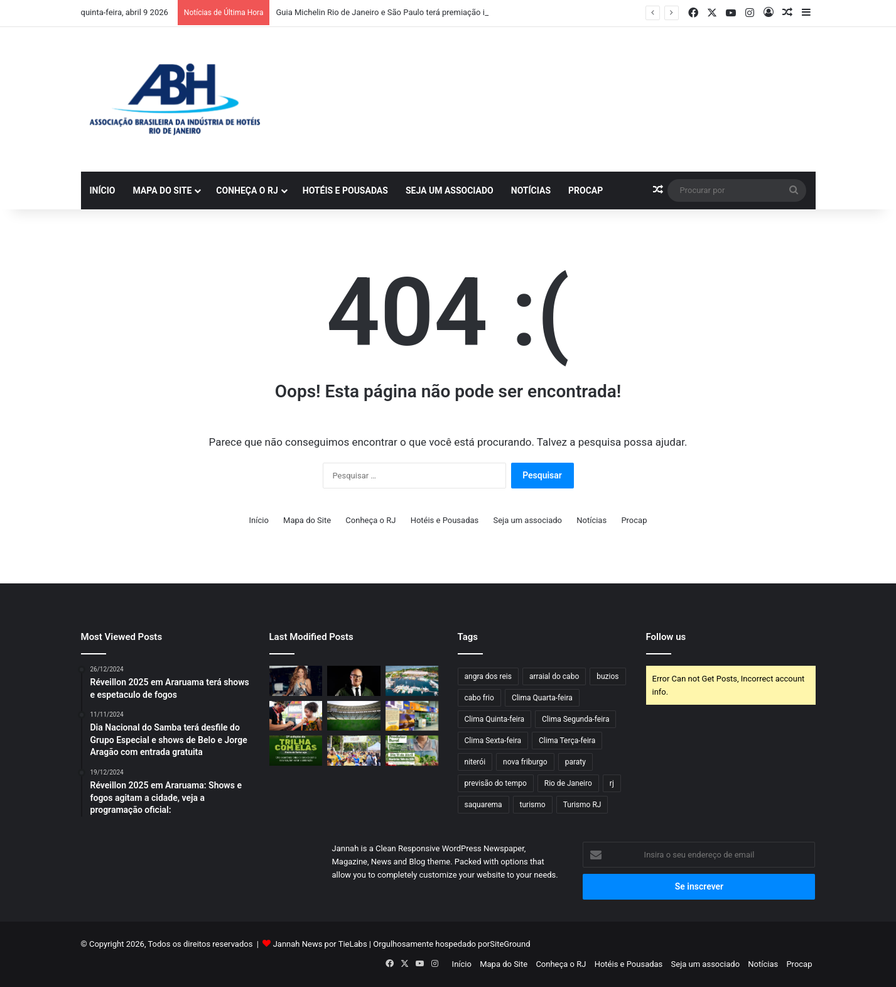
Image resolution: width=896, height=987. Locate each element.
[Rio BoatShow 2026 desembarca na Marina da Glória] (412, 681)
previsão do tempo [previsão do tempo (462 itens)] (496, 783)
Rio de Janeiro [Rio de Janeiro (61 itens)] (568, 783)
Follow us (666, 636)
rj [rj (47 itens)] (612, 783)
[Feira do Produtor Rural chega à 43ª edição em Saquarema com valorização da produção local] (412, 751)
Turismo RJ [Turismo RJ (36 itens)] (582, 804)
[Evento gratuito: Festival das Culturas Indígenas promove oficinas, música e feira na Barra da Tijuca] (296, 716)
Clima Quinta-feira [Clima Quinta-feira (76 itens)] (495, 719)
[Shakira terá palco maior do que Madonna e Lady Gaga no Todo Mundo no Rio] (296, 681)
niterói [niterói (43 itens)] (475, 762)
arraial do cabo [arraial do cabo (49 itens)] (554, 676)
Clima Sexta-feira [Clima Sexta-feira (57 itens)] (493, 740)
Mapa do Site (162, 190)
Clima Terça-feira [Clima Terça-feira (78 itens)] (567, 740)
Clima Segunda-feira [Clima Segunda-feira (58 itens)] (575, 719)
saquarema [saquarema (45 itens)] (483, 804)
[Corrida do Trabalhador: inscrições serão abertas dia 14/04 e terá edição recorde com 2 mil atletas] (354, 751)
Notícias (531, 190)
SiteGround (510, 944)
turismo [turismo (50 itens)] (533, 804)
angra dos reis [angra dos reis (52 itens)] (488, 676)
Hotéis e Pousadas (345, 190)
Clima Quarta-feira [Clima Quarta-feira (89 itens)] (542, 697)
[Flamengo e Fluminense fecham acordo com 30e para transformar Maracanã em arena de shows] (354, 716)
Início (103, 190)
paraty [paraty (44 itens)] (575, 762)
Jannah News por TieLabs (320, 944)
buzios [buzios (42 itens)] (607, 676)
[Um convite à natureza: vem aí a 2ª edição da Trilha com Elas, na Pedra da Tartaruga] (296, 751)
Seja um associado (450, 190)
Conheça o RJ (247, 190)
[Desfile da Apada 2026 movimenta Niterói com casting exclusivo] (354, 681)
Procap (585, 190)
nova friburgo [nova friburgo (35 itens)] (525, 762)
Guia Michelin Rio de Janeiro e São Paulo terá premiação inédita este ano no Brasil (424, 12)
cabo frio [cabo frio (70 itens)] (479, 697)
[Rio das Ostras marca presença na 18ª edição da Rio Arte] (412, 716)
